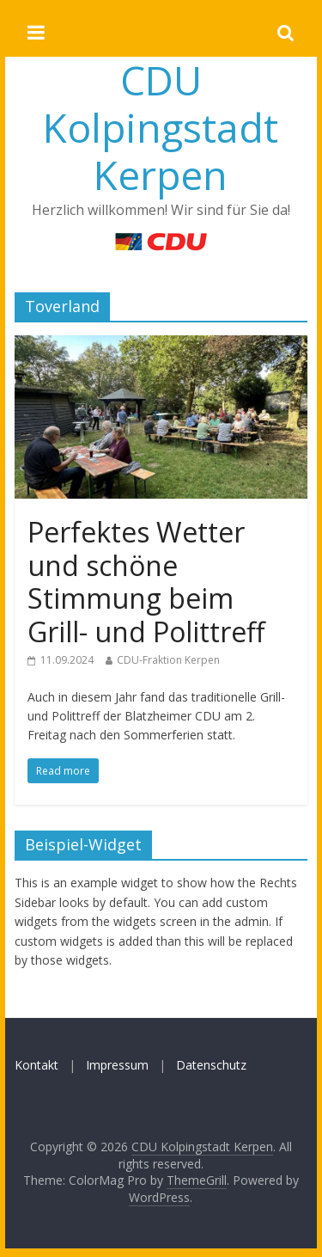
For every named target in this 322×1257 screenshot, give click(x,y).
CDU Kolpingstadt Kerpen (160, 127)
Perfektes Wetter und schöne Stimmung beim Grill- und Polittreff (146, 581)
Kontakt (36, 1065)
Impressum (117, 1065)
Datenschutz (211, 1065)
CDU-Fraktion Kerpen (168, 660)
